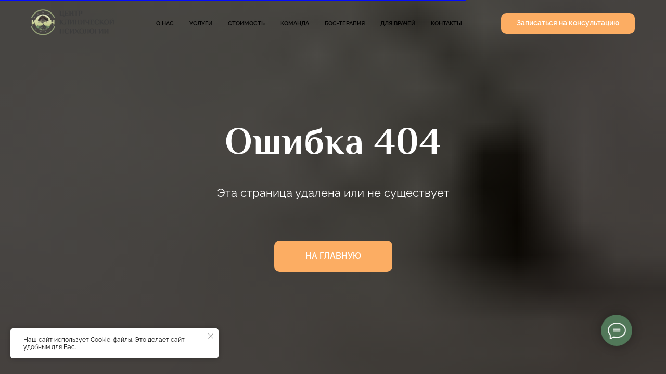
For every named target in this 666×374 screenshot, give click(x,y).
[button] (568, 23)
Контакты (446, 23)
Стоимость (246, 23)
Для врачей (397, 23)
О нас (165, 23)
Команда (294, 23)
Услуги (200, 23)
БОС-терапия (345, 23)
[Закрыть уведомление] (211, 336)
